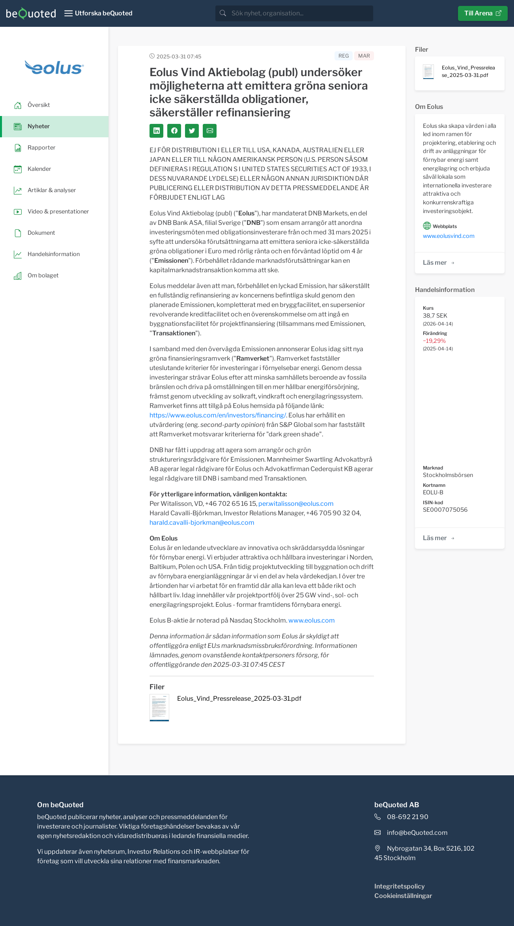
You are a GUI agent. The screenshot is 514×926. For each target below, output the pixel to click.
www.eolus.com (311, 620)
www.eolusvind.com (449, 235)
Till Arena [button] (482, 13)
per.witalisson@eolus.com (296, 503)
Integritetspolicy (399, 886)
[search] (301, 13)
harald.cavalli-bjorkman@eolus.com (202, 522)
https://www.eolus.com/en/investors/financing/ (218, 415)
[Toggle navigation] (98, 13)
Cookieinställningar (403, 896)
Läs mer (439, 262)
